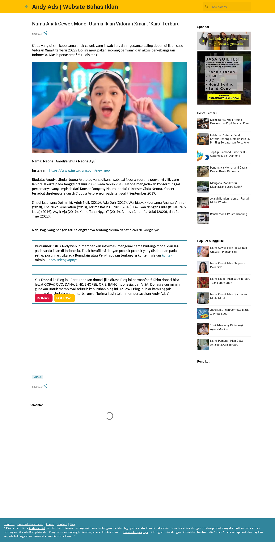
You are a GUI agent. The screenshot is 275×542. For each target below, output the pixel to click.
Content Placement (30, 524)
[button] (45, 33)
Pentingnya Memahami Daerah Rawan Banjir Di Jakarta (229, 169)
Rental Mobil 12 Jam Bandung (228, 214)
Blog (73, 524)
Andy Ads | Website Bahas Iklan (75, 6)
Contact (62, 524)
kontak (167, 255)
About (50, 524)
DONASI (44, 298)
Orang (38, 377)
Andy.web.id (37, 528)
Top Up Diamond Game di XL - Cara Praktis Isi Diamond (228, 153)
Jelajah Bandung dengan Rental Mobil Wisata (229, 200)
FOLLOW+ (64, 298)
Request (9, 524)
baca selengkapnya (63, 260)
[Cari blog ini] (231, 6)
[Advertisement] (109, 338)
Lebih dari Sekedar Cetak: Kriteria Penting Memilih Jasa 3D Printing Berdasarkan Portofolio (230, 138)
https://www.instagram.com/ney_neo (79, 170)
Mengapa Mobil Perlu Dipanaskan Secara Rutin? (226, 184)
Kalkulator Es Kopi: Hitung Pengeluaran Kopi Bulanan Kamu (230, 121)
